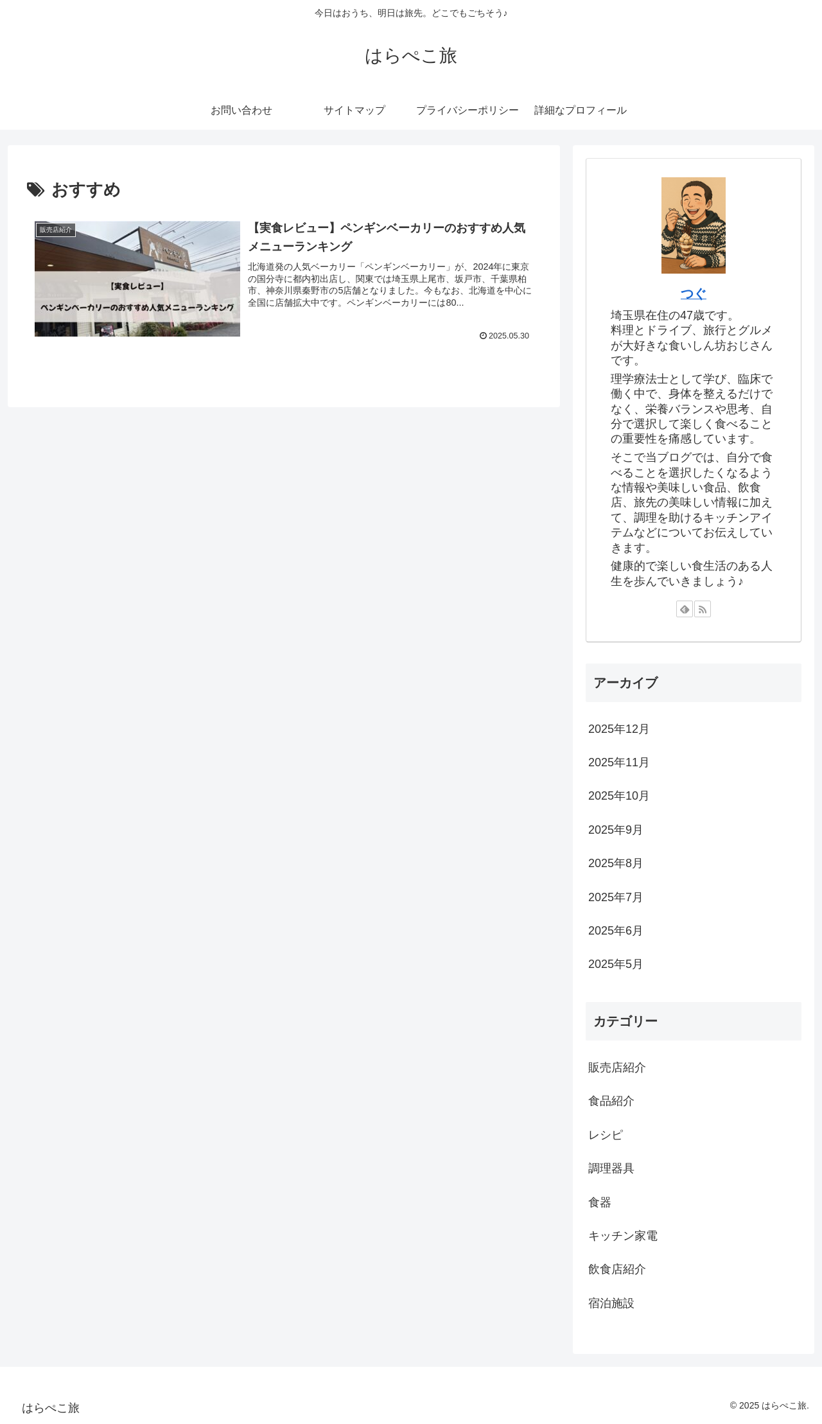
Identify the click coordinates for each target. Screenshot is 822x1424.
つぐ (693, 293)
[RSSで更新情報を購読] (702, 609)
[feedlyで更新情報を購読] (684, 609)
